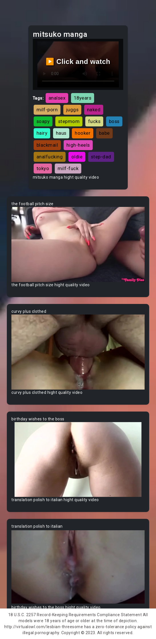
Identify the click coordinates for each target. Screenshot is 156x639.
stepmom (69, 121)
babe (104, 133)
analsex (57, 98)
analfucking (50, 157)
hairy (42, 133)
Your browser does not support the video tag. (78, 244)
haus (61, 133)
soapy (43, 121)
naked (94, 109)
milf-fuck (68, 168)
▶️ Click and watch (78, 61)
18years (83, 98)
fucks (94, 121)
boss (114, 121)
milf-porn (47, 109)
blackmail (47, 145)
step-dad (101, 157)
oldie (77, 157)
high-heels (78, 145)
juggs (72, 109)
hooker (82, 133)
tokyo (43, 168)
